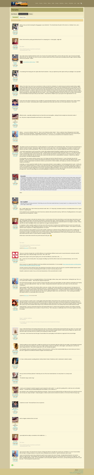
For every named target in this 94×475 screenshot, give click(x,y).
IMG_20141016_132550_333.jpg (29, 62)
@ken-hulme (15, 139)
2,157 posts (15, 141)
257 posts (15, 66)
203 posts (15, 184)
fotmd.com (80, 470)
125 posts (15, 262)
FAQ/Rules (71, 3)
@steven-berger (15, 336)
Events (66, 3)
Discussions (15, 17)
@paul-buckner (15, 107)
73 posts (15, 127)
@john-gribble (15, 351)
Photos (45, 3)
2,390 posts (15, 48)
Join (75, 3)
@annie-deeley (15, 365)
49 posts (15, 368)
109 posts (15, 156)
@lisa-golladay (15, 153)
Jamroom (82, 473)
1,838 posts (15, 310)
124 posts (15, 353)
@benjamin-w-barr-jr (15, 410)
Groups (56, 3)
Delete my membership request (76, 472)
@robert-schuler (15, 63)
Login (78, 3)
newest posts (23, 17)
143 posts (15, 339)
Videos (49, 3)
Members (62, 3)
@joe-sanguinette (15, 124)
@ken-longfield (15, 380)
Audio (53, 3)
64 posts (15, 413)
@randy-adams (15, 260)
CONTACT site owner (78, 471)
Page (19, 20)
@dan (15, 182)
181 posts (15, 95)
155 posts (15, 34)
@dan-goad (15, 31)
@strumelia (15, 46)
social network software (73, 473)
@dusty (15, 307)
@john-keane (15, 93)
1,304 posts (15, 382)
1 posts (15, 110)
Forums (40, 3)
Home (36, 3)
